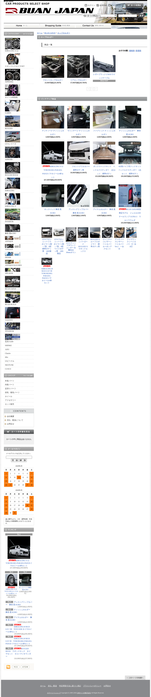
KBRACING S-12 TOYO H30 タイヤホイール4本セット (11, 584)
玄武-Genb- (12, 338)
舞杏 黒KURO (12, 229)
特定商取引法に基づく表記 (70, 686)
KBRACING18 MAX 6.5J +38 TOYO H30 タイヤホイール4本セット (19, 628)
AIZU (7, 349)
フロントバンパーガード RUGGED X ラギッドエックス (84, 239)
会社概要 (10, 416)
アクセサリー (10, 400)
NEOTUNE (9, 365)
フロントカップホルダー (53, 68)
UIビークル (9, 361)
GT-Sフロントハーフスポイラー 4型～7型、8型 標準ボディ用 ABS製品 (47, 241)
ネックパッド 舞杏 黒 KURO (25, 582)
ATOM (25, 667)
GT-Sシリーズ (12, 138)
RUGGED (12, 123)
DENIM (12, 255)
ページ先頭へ (135, 678)
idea (6, 357)
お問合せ (93, 25)
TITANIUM (12, 327)
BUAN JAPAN (12, 283)
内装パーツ (9, 385)
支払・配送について (57, 25)
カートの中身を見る (19, 431)
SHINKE (8, 345)
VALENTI (12, 314)
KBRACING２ (12, 200)
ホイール (8, 396)
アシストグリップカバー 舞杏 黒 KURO (78, 199)
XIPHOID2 (12, 76)
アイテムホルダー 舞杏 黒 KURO (104, 199)
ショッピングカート (134, 5)
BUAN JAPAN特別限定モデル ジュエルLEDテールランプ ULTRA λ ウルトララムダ (130, 202)
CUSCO (8, 369)
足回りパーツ (10, 388)
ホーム (22, 25)
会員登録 (103, 5)
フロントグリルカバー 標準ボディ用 (79, 156)
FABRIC (12, 107)
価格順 (132, 51)
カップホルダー (63, 33)
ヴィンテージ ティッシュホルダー (78, 120)
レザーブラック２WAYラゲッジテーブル (104, 67)
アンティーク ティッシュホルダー (53, 120)
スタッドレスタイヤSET (14, 60)
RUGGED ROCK (12, 169)
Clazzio (8, 353)
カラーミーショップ (54, 693)
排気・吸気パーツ (12, 392)
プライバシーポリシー (92, 686)
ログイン (91, 5)
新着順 (138, 51)
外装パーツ (9, 381)
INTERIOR (12, 216)
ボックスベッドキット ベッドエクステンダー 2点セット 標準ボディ (104, 158)
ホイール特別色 (12, 91)
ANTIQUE (12, 239)
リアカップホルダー (78, 68)
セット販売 (9, 404)
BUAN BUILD (12, 298)
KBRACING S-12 (12, 45)
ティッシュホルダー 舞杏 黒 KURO (130, 120)
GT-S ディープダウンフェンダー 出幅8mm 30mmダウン (71, 240)
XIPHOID (12, 153)
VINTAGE (12, 247)
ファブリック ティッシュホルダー (104, 120)
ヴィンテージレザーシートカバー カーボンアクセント (108, 238)
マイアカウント (117, 5)
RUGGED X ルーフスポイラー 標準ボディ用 (95, 237)
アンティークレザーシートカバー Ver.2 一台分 (119, 238)
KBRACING (12, 185)
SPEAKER (12, 271)
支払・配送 (52, 686)
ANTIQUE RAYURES (13, 263)
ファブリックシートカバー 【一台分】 (131, 237)
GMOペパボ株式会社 (84, 693)
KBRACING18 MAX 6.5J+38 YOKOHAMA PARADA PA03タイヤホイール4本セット (19, 640)
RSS (15, 667)
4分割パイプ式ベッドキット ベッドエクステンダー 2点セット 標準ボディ (131, 158)
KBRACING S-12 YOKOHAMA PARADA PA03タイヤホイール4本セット (19, 551)
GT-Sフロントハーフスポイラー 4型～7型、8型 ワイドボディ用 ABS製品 (59, 241)
